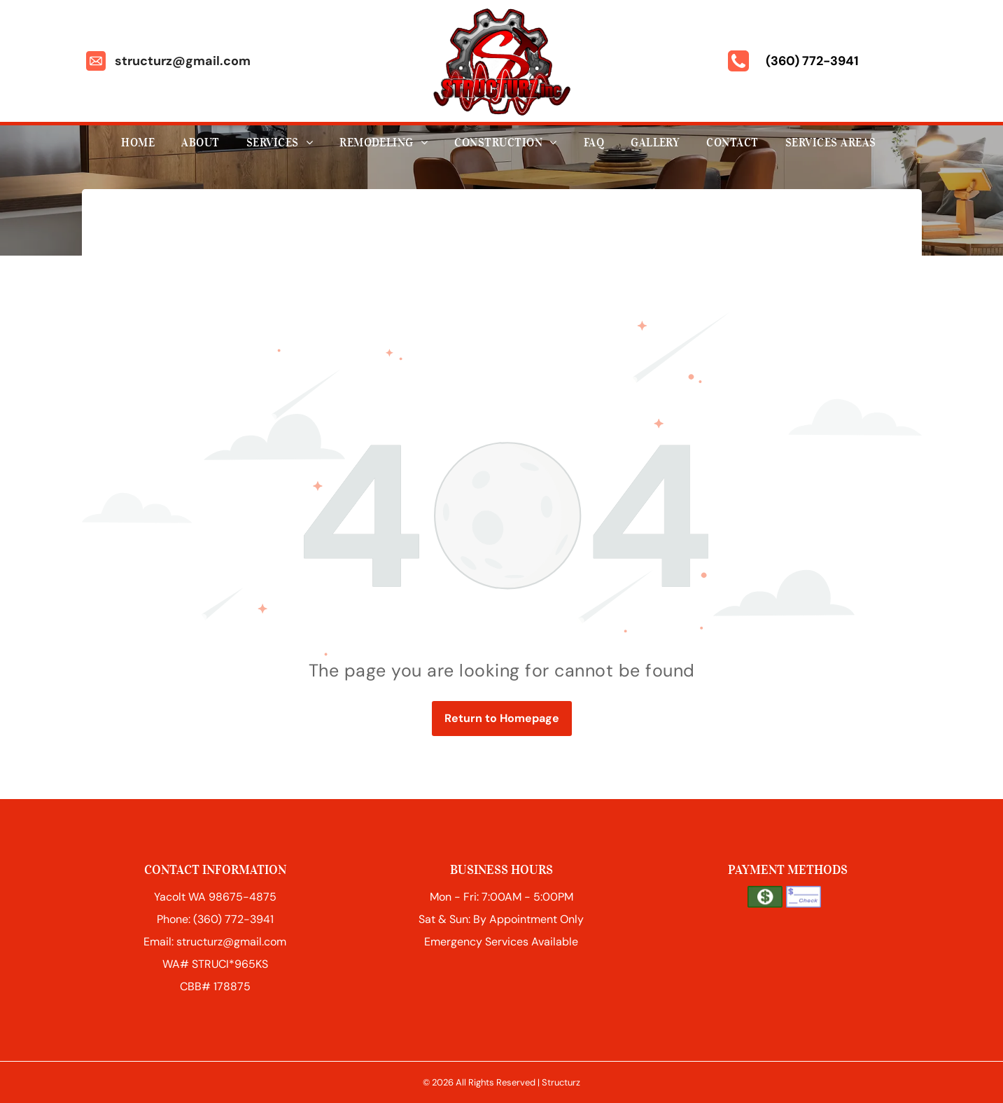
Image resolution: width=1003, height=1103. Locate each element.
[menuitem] (141, 142)
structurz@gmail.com (183, 61)
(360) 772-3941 (812, 61)
